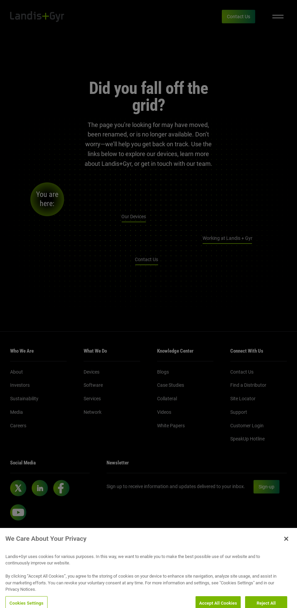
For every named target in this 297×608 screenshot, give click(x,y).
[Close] (286, 542)
